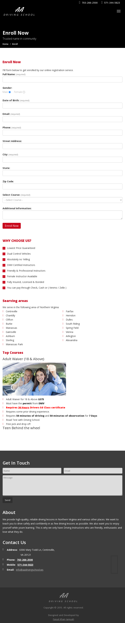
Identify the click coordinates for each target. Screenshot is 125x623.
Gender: (7, 87)
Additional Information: (17, 208)
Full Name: (14, 74)
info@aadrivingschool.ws (29, 569)
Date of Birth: (16, 100)
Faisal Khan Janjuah (63, 619)
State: (6, 168)
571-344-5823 (110, 2)
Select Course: (16, 194)
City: (10, 154)
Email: (11, 114)
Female (19, 92)
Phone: (12, 127)
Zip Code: (8, 181)
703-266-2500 (88, 2)
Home (5, 44)
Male (7, 92)
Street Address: (12, 141)
